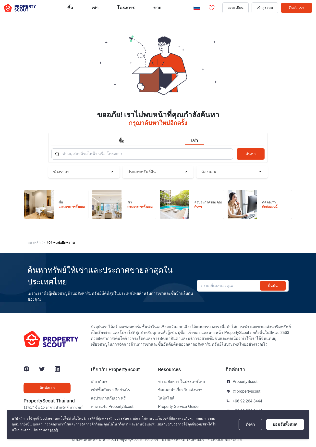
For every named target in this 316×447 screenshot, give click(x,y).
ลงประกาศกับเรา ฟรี (108, 398)
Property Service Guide (178, 406)
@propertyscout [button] (246, 391)
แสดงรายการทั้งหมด (72, 207)
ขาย (157, 7)
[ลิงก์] (54, 430)
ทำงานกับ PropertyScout (112, 406)
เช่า (95, 7)
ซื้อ (70, 7)
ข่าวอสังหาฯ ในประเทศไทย (181, 381)
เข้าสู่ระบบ (265, 8)
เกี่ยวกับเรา (100, 381)
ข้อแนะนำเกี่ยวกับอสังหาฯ (180, 390)
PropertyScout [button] (245, 381)
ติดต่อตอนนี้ (269, 207)
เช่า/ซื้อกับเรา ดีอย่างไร (110, 390)
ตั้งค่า (250, 424)
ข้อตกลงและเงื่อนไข (225, 440)
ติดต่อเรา (296, 7)
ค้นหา (250, 154)
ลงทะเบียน (235, 8)
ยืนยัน (273, 285)
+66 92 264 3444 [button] (247, 401)
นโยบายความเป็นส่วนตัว (183, 440)
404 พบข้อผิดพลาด (61, 243)
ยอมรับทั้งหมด (285, 424)
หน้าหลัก (33, 242)
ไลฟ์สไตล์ (166, 398)
